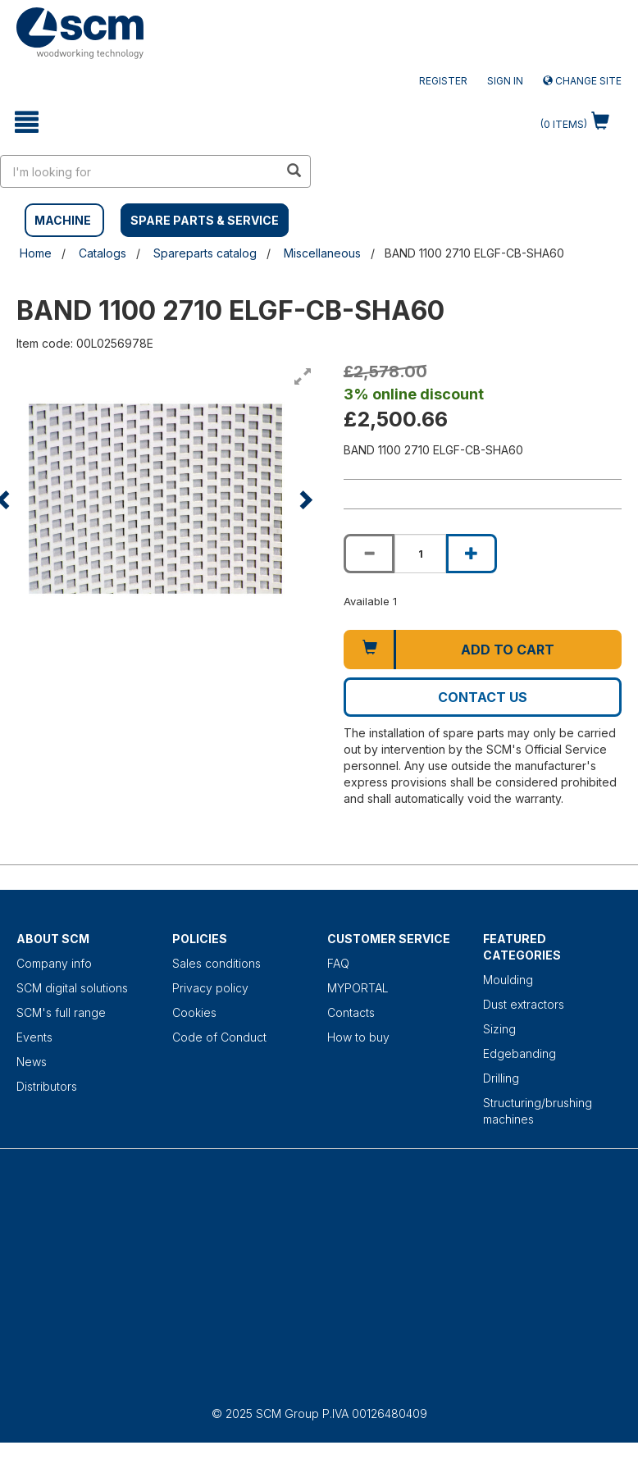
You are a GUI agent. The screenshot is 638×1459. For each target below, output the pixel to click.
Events (34, 1037)
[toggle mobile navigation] (26, 122)
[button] (304, 499)
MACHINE (62, 220)
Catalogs (102, 253)
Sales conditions (216, 963)
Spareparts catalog (205, 253)
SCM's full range (61, 1012)
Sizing (499, 1029)
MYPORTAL (358, 988)
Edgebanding (519, 1053)
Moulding (508, 980)
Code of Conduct (219, 1037)
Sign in (505, 81)
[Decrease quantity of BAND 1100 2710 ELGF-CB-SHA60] (369, 553)
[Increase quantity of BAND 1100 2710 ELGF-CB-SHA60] (471, 553)
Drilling (501, 1078)
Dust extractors (523, 1004)
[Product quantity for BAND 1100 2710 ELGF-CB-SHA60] (419, 553)
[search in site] (139, 171)
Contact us (482, 697)
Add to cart (507, 649)
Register (443, 81)
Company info (54, 963)
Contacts (351, 1012)
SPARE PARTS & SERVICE (204, 220)
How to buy (358, 1037)
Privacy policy (210, 988)
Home (36, 253)
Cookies (194, 1012)
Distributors (46, 1086)
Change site (582, 81)
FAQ (338, 963)
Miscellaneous (322, 253)
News (31, 1062)
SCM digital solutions (72, 988)
